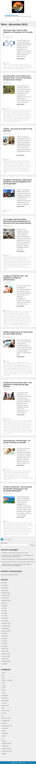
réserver (21, 372)
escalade (9, 115)
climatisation (19, 161)
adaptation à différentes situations (16, 313)
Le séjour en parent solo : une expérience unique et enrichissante (15, 278)
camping (29, 471)
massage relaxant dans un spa (14, 475)
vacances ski (5, 728)
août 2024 (4, 633)
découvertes (29, 420)
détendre (18, 524)
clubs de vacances (7, 472)
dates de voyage (16, 365)
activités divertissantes (9, 471)
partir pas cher (6, 710)
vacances (30, 374)
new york (4, 703)
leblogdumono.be (11, 15)
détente (27, 161)
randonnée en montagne (8, 429)
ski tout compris (6, 718)
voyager (27, 324)
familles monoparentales (13, 423)
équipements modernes (8, 164)
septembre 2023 (6, 661)
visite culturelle (9, 433)
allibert (4, 672)
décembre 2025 (6, 593)
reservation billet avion (14, 372)
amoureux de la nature (16, 111)
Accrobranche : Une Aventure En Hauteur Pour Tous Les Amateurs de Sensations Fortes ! (17, 78)
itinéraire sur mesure (20, 426)
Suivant (9, 539)
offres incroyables (14, 527)
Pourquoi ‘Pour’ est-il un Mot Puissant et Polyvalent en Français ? (17, 32)
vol (2, 738)
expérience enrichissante (8, 317)
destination (5, 316)
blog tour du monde (7, 680)
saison (14, 265)
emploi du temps (23, 316)
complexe (6, 420)
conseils (28, 363)
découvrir (8, 524)
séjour (25, 323)
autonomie (27, 313)
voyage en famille (6, 743)
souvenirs (5, 478)
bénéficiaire (15, 64)
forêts (15, 115)
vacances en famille (17, 171)
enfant (3, 687)
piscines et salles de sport (18, 166)
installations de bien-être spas (17, 165)
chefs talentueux (18, 260)
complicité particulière (13, 420)
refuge (26, 168)
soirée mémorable (13, 267)
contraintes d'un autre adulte (17, 314)
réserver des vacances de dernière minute (18, 528)
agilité (24, 110)
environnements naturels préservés (23, 114)
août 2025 (4, 603)
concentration (13, 113)
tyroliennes (17, 121)
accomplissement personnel (10, 110)
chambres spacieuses (8, 161)
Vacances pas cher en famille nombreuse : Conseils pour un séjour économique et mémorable (17, 556)
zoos (10, 479)
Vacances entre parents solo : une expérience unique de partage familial (17, 384)
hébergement (25, 317)
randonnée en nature (19, 476)
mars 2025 (4, 615)
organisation (13, 427)
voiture (4, 736)
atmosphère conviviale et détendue (18, 257)
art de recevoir (7, 257)
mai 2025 (4, 610)
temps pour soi (22, 324)
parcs (19, 120)
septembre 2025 (6, 600)
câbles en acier (6, 113)
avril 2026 (4, 582)
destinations (13, 524)
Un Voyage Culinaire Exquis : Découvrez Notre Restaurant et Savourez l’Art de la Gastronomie (17, 221)
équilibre (5, 115)
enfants (13, 114)
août (3, 675)
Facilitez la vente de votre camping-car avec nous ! (15, 553)
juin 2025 (4, 608)
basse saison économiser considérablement (13, 362)
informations (19, 368)
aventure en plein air (25, 111)
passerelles (23, 120)
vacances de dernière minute (22, 533)
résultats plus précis (28, 372)
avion (3, 677)
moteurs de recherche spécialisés (16, 371)
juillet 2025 (5, 605)
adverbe (11, 64)
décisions (25, 314)
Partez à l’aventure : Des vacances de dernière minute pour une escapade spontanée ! (17, 489)
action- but (6, 64)
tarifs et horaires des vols (22, 374)
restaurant (10, 265)
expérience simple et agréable (15, 366)
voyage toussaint (6, 748)
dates (4, 524)
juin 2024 (4, 638)
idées (9, 65)
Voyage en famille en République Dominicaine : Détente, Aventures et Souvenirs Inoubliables (16, 565)
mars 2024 (4, 646)
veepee (4, 731)
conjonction (21, 64)
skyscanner (5, 374)
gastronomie (29, 261)
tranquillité (10, 478)
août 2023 (4, 664)
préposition (17, 67)
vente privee (5, 733)
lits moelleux (27, 165)
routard (4, 713)
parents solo (19, 427)
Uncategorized (7, 63)
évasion (25, 164)
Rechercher (4, 543)
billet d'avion (26, 362)
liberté (29, 317)
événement (26, 64)
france (3, 693)
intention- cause (14, 65)
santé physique (11, 121)
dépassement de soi (7, 114)
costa (3, 682)
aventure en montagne (13, 522)
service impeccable (20, 265)
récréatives (26, 476)
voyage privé (5, 746)
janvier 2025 (5, 620)
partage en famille (26, 427)
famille (15, 317)
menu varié (15, 262)
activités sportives (18, 471)
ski (2, 715)
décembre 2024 (6, 623)
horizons (24, 525)
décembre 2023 (6, 653)
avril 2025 (4, 613)
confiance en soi (6, 314)
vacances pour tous (7, 725)
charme (29, 522)
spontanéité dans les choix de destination (15, 531)
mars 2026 (4, 585)
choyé (15, 161)
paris (3, 708)
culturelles (13, 472)
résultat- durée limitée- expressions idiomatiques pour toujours (16, 68)
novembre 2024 (6, 626)
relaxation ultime (7, 169)
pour (14, 67)
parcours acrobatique (24, 118)
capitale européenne (23, 522)
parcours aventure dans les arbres (10, 120)
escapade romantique (18, 164)
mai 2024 (4, 641)
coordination (19, 113)
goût (4, 262)
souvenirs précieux (13, 432)
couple (3, 685)
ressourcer (13, 169)
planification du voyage (19, 322)
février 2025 (5, 618)
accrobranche (19, 110)
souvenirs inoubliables (13, 324)
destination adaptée (20, 472)
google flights (13, 368)
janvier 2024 (5, 651)
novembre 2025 (6, 595)
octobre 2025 (5, 598)
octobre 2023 (5, 658)
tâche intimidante (12, 374)
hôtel (9, 165)
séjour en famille (6, 530)
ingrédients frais (9, 262)
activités (6, 311)
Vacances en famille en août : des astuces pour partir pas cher (18, 561)
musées (23, 475)
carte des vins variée (14, 258)
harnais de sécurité (21, 115)
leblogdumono (8, 36)
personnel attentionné (8, 166)
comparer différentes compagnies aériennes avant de (14, 363)
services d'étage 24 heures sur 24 (23, 169)
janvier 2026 (5, 590)
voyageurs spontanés (15, 534)
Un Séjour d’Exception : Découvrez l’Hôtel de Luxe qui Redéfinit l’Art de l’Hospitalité (17, 182)
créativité (24, 260)
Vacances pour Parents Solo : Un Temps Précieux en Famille (16, 441)
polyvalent (10, 67)
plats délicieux (20, 264)
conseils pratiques (22, 420)
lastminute (5, 698)
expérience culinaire (21, 261)
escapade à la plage (11, 421)
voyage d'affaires (25, 171)
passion (5, 264)
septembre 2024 (6, 631)
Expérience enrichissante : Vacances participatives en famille (18, 559)
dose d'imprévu (24, 524)
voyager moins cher (7, 751)
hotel (5, 212)
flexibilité (20, 317)
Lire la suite (21, 58)
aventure (6, 522)
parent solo (11, 322)
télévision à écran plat (8, 171)
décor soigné (10, 261)
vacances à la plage (11, 533)
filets (13, 115)
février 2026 (5, 588)
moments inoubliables (23, 262)
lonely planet (5, 700)
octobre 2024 (5, 628)
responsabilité (21, 323)
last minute (5, 695)
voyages (4, 753)
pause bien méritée (23, 527)
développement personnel (14, 316)
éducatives (5, 473)
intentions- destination (23, 65)
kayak (22, 369)
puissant (22, 67)
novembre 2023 (6, 656)
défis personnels (25, 113)
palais (29, 262)
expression (5, 65)
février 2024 (5, 648)
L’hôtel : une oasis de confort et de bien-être (17, 130)
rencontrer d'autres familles (20, 429)
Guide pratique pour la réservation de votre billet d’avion (18, 333)
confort (24, 161)
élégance (15, 261)
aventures (24, 471)
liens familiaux (6, 319)
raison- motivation (28, 67)
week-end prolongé (24, 534)
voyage (4, 741)
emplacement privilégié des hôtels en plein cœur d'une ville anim (17, 162)
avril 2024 (4, 643)
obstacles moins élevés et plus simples (11, 118)
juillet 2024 (5, 636)
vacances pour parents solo (23, 478)
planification (6, 528)
